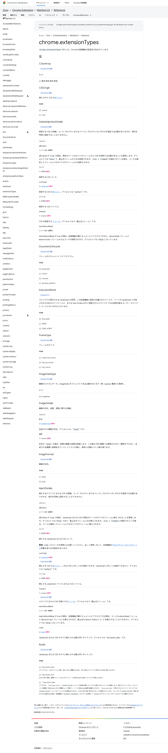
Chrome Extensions (22, 10)
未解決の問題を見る (41, 731)
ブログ (66, 3)
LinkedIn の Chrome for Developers (136, 735)
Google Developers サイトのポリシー (77, 708)
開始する (13, 15)
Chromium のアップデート (88, 727)
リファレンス (50, 15)
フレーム (56, 221)
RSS (124, 738)
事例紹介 (57, 3)
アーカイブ (83, 735)
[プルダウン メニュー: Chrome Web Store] (91, 15)
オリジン (58, 98)
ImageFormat (45, 423)
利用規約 (37, 748)
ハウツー (31, 15)
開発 (22, 15)
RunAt (43, 632)
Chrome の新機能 (80, 3)
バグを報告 (38, 727)
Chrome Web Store (80, 15)
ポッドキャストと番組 (87, 738)
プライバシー (48, 748)
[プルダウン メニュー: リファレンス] (57, 15)
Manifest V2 (43, 10)
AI (40, 15)
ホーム (41, 35)
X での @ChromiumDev (132, 727)
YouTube (126, 731)
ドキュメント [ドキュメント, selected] (41, 3)
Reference (59, 10)
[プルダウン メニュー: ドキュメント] (48, 2)
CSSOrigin (44, 186)
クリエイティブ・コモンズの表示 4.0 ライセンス (84, 705)
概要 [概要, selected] (4, 15)
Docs (5, 10)
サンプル (66, 15)
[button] (15, 341)
